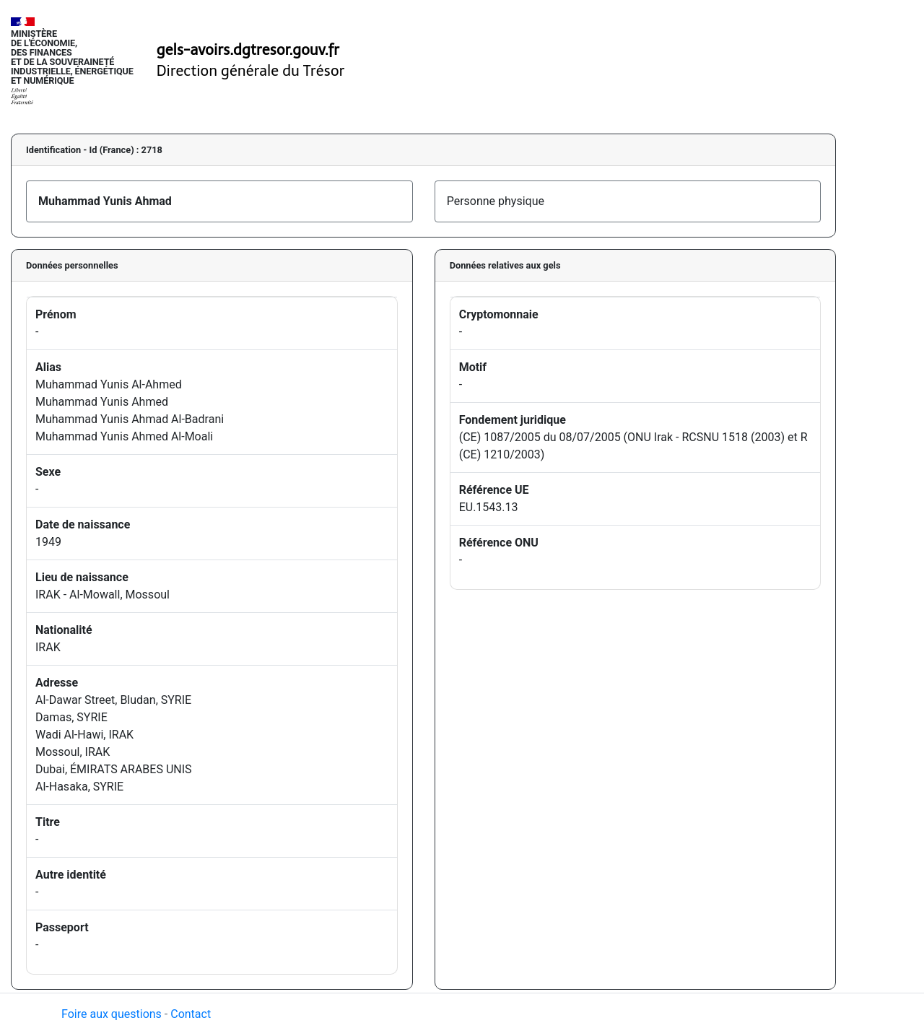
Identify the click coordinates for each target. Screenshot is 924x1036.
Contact (190, 1014)
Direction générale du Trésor (251, 70)
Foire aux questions (111, 1014)
